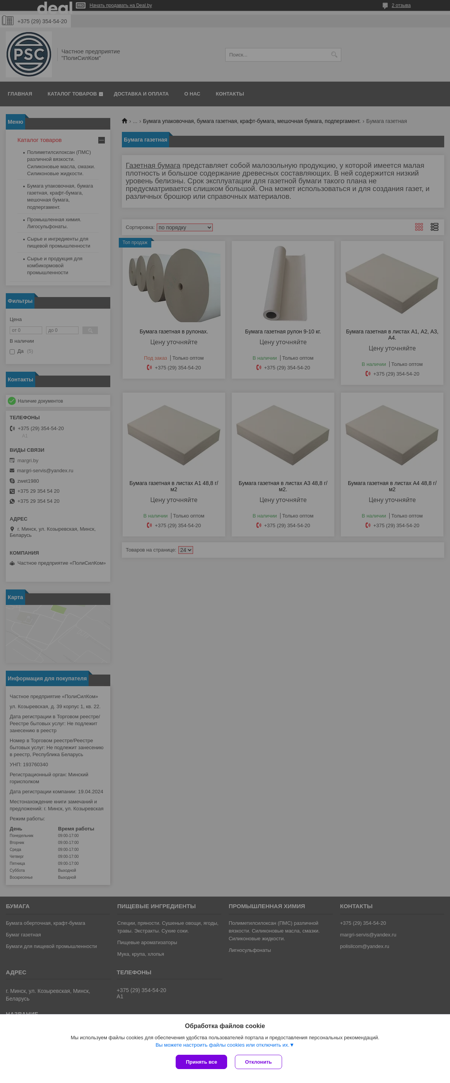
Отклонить (258, 1062)
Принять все (201, 1062)
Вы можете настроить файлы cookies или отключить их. (222, 1045)
